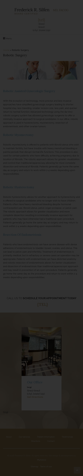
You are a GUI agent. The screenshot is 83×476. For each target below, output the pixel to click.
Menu (7, 38)
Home (6, 50)
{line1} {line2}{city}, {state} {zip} (41, 27)
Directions (35, 441)
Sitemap (34, 466)
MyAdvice (41, 460)
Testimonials (67, 437)
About (9, 437)
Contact (51, 441)
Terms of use (46, 466)
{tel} (41, 19)
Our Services (24, 437)
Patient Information (46, 437)
